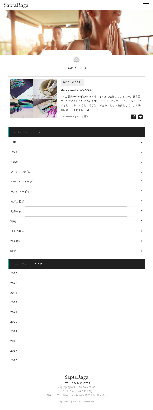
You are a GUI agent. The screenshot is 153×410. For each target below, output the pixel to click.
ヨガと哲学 (83, 116)
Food (13, 151)
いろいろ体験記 (20, 171)
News (14, 161)
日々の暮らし (18, 231)
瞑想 (13, 251)
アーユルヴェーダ (21, 181)
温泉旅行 (16, 241)
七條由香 (16, 211)
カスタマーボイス (21, 191)
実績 (13, 221)
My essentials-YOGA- (77, 90)
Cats (13, 141)
